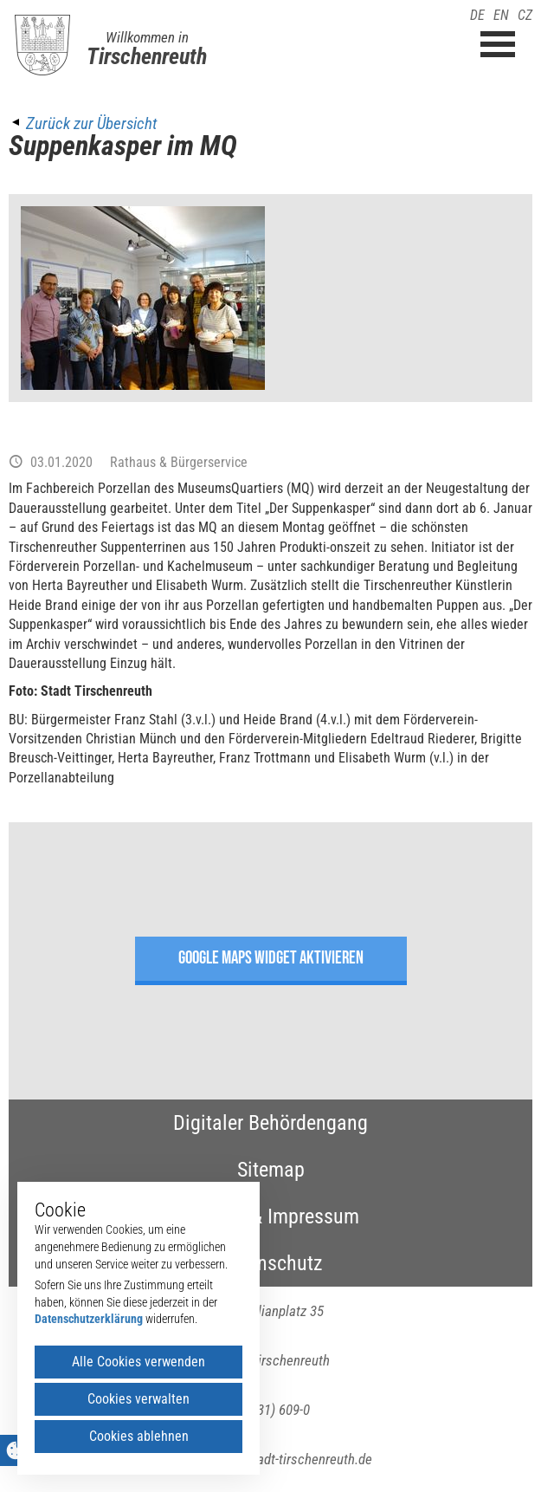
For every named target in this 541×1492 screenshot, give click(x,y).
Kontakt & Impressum (270, 1216)
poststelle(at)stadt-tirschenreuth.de (270, 1459)
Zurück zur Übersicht (91, 123)
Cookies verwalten (138, 1399)
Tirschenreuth (147, 56)
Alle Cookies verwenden (138, 1361)
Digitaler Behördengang (270, 1123)
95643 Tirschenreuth (271, 1360)
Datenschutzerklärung (89, 1319)
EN (501, 15)
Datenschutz (271, 1263)
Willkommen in (147, 37)
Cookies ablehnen (139, 1436)
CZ (525, 15)
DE (477, 15)
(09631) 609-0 (271, 1409)
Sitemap (271, 1170)
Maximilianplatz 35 (270, 1311)
